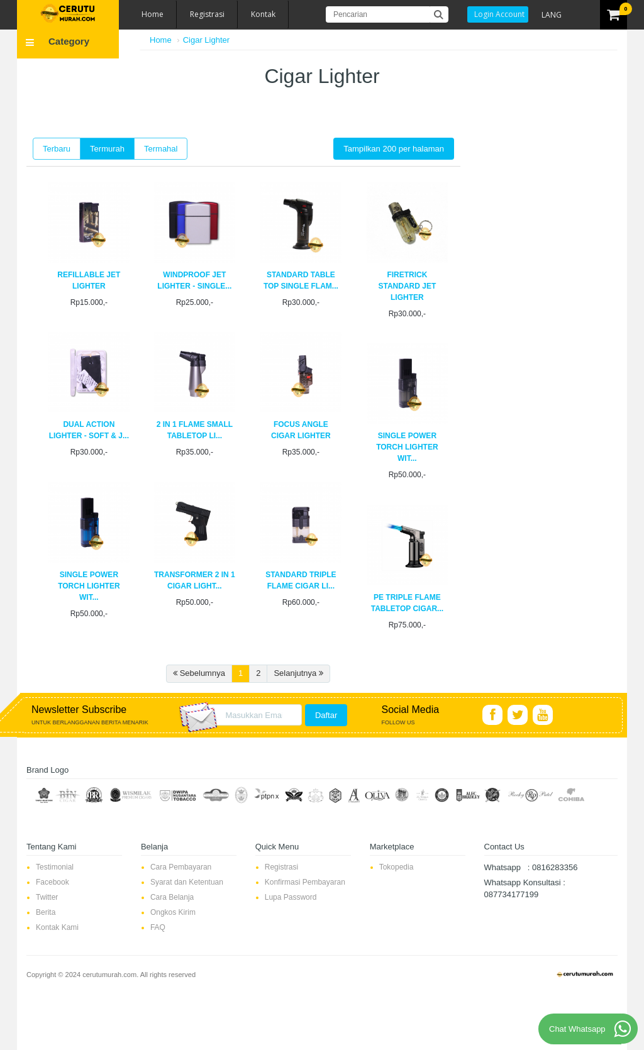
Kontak (263, 14)
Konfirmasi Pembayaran (305, 882)
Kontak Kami (57, 927)
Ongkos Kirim (173, 912)
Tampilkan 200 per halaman (393, 148)
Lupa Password (291, 897)
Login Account (499, 14)
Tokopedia (396, 867)
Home (153, 14)
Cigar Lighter (206, 40)
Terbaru (56, 148)
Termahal (160, 148)
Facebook (52, 882)
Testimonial (55, 867)
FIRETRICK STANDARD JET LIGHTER (407, 286)
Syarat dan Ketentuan (186, 882)
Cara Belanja (172, 897)
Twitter (47, 897)
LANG (551, 14)
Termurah (107, 148)
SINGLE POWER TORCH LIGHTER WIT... (407, 447)
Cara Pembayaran (180, 867)
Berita (45, 912)
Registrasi (207, 14)
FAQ (157, 927)
